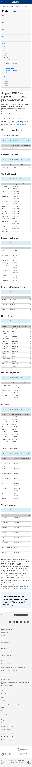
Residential (4, 632)
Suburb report (10, 68)
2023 (3, 25)
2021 (3, 32)
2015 (3, 89)
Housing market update (12, 59)
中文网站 (4, 714)
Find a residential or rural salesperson (13, 667)
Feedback (4, 707)
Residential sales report (12, 61)
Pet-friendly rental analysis (13, 70)
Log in (28, 2)
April (5, 79)
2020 (3, 36)
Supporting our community (10, 704)
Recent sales (5, 642)
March (6, 81)
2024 (3, 22)
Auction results (6, 655)
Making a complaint (7, 740)
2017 (12, 6)
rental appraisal (21, 124)
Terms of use (5, 729)
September (7, 55)
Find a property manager (9, 670)
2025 (3, 18)
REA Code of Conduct (8, 736)
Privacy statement (7, 726)
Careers (3, 700)
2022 (3, 29)
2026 (3, 15)
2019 (3, 39)
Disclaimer (4, 723)
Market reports (5, 6)
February (6, 83)
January (6, 85)
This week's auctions (7, 652)
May (5, 77)
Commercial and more (8, 674)
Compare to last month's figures (11, 118)
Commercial (5, 639)
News (3, 697)
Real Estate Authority (8, 733)
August (17, 6)
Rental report (9, 66)
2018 (3, 43)
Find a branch (5, 664)
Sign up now (15, 605)
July (5, 72)
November (7, 51)
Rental (3, 635)
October (6, 53)
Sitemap (4, 711)
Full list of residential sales (12, 64)
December (7, 48)
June (5, 74)
